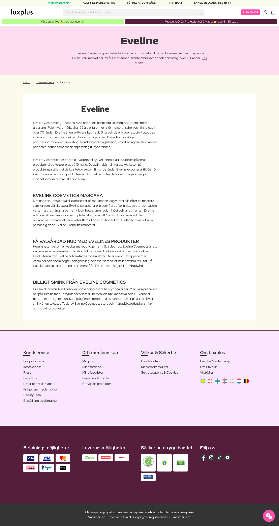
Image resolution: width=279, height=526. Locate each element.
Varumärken (45, 82)
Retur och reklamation (38, 384)
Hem (26, 82)
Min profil (88, 361)
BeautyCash (32, 395)
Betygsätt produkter (96, 384)
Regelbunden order (96, 378)
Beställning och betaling (40, 401)
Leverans (30, 378)
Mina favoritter (92, 373)
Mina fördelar (91, 367)
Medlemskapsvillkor (154, 367)
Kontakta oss (32, 367)
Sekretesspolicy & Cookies (159, 373)
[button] (164, 462)
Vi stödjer (206, 373)
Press (27, 373)
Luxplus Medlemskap (215, 361)
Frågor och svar (34, 361)
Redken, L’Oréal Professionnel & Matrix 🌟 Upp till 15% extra (201, 21)
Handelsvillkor (150, 361)
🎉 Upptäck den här (63, 21)
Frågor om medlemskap (40, 389)
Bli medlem (250, 12)
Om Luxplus (208, 367)
